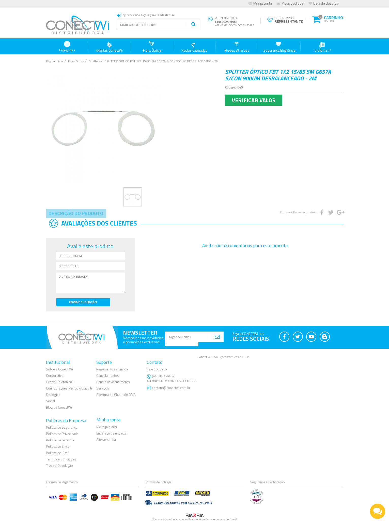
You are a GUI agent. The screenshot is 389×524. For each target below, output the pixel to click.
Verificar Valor (254, 100)
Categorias (67, 47)
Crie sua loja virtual (164, 518)
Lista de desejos (325, 3)
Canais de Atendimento (113, 381)
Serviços (102, 388)
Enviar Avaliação (74, 301)
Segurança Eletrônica (279, 47)
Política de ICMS (57, 452)
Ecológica (53, 394)
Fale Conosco (157, 369)
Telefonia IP (322, 47)
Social (50, 400)
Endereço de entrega (111, 433)
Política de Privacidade (62, 433)
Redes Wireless (237, 47)
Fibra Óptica (152, 47)
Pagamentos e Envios (112, 369)
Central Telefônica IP (60, 381)
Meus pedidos (292, 3)
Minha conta (262, 3)
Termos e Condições (61, 458)
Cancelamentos (107, 375)
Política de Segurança (61, 427)
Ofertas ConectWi (109, 47)
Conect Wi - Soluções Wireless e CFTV (223, 356)
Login (150, 15)
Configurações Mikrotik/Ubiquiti (69, 388)
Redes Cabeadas (194, 47)
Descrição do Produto (76, 213)
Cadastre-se (166, 15)
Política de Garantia (60, 440)
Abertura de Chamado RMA (116, 394)
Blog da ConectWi (59, 407)
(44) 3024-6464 (172, 378)
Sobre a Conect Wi (59, 369)
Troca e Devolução (59, 465)
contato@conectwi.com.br (171, 387)
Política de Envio (58, 446)
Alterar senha (106, 439)
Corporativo (55, 375)
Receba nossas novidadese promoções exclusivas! (143, 339)
